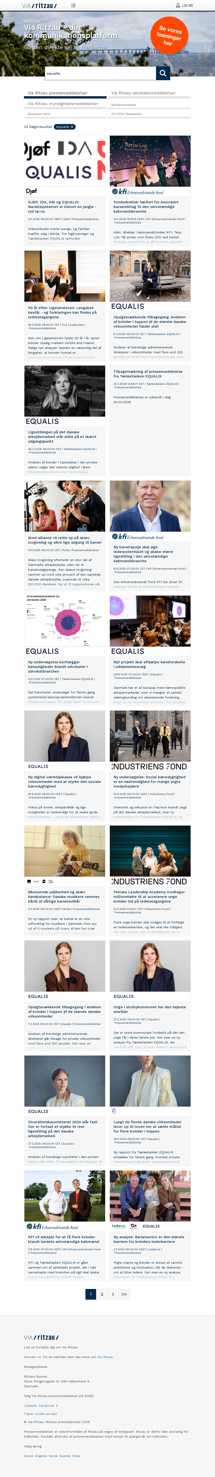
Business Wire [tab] (39, 114)
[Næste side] (113, 1294)
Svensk (64, 1456)
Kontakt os (32, 1357)
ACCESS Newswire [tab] (126, 114)
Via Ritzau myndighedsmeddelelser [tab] (63, 103)
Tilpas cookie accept (40, 1414)
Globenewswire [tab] (123, 105)
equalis (65, 126)
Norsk (53, 1456)
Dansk (28, 1456)
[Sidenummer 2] (102, 1294)
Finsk (76, 1456)
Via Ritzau (105, 1357)
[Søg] (100, 73)
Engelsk (41, 1456)
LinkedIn (30, 1405)
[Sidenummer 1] (90, 1294)
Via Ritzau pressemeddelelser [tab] (58, 92)
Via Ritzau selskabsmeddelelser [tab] (143, 92)
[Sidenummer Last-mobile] (124, 1294)
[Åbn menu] (74, 5)
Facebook (46, 1405)
